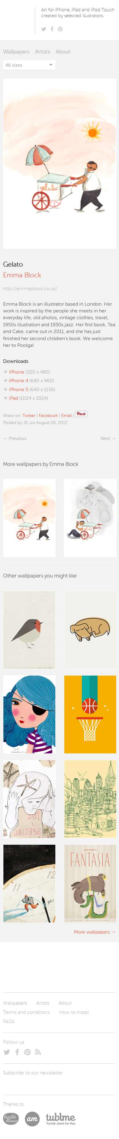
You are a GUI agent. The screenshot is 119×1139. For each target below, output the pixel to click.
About (63, 52)
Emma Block (22, 275)
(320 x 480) (29, 372)
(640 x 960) (31, 381)
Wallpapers (16, 52)
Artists (42, 52)
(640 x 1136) (32, 389)
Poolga (20, 20)
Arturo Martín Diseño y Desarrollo (35, 1119)
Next (105, 438)
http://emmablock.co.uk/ (30, 289)
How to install (74, 1012)
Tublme (61, 1119)
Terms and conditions (26, 1012)
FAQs (8, 1021)
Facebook (48, 416)
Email (66, 416)
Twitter (28, 416)
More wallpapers (92, 932)
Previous (17, 438)
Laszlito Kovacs (14, 1119)
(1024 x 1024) (28, 398)
